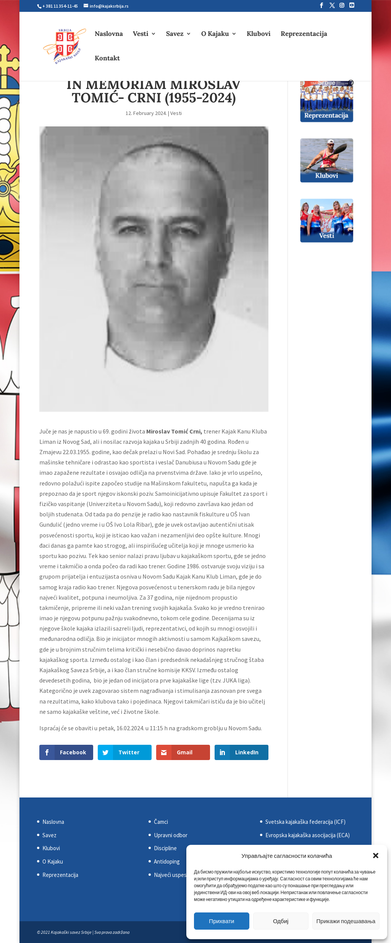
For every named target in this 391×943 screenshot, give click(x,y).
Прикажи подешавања (346, 921)
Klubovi (259, 34)
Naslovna (109, 34)
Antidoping (167, 861)
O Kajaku (215, 34)
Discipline (165, 848)
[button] (376, 855)
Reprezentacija (304, 34)
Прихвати (221, 921)
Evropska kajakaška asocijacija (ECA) (307, 835)
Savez (175, 34)
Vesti (141, 34)
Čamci (161, 821)
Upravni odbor (170, 835)
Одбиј (280, 921)
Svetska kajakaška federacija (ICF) (305, 821)
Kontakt (107, 58)
